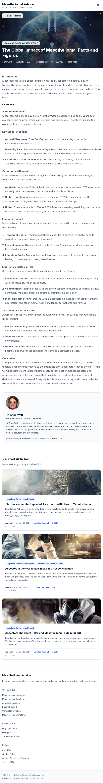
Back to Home (12, 15)
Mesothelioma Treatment (14, 699)
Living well (7, 732)
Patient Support (9, 707)
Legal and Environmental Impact (21, 43)
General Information (11, 711)
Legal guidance (9, 728)
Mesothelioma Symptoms (14, 715)
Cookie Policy (8, 754)
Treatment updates (11, 736)
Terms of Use (8, 762)
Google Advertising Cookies (15, 758)
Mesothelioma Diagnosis (13, 695)
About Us (6, 750)
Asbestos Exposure (11, 703)
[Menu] (98, 5)
